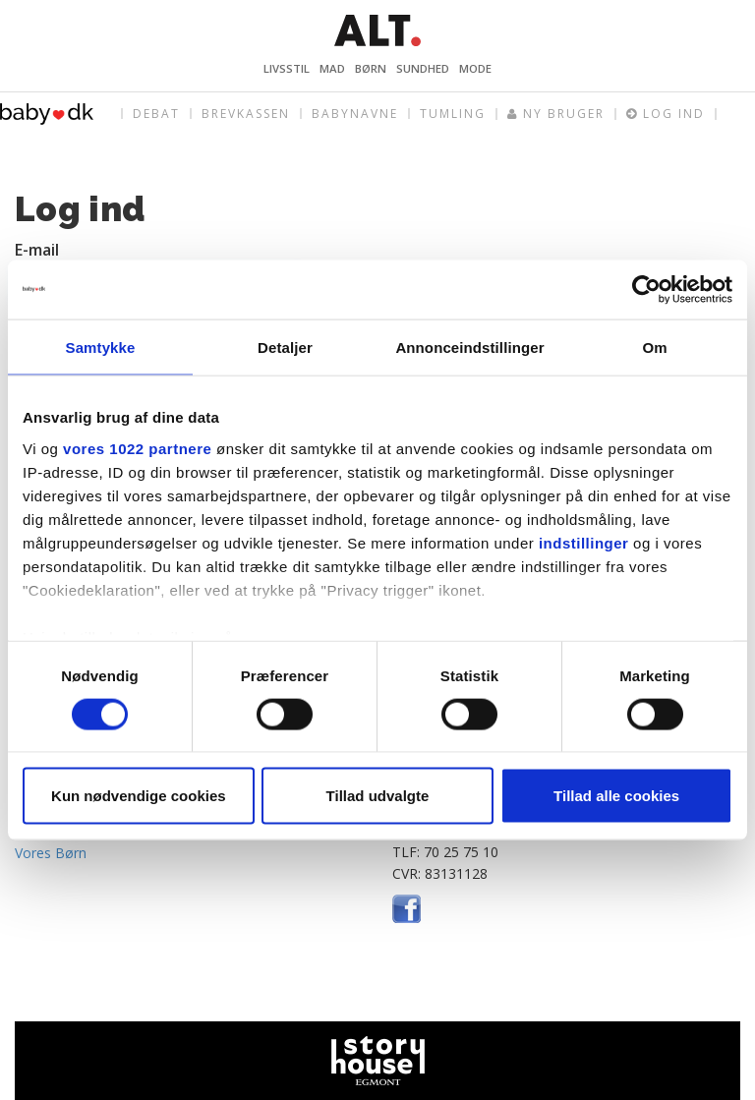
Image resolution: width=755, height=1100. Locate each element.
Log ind (665, 114)
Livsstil (286, 68)
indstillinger (584, 542)
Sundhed (422, 68)
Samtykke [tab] (101, 346)
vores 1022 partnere (137, 447)
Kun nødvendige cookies (138, 795)
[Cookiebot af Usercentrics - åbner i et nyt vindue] (646, 289)
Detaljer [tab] (285, 346)
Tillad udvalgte (378, 795)
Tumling (453, 113)
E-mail (37, 250)
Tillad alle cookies (616, 795)
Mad (332, 68)
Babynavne (355, 113)
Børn (370, 68)
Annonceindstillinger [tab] (469, 346)
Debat (156, 113)
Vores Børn (51, 852)
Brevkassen (246, 113)
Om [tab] (654, 346)
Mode (475, 68)
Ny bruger (556, 114)
